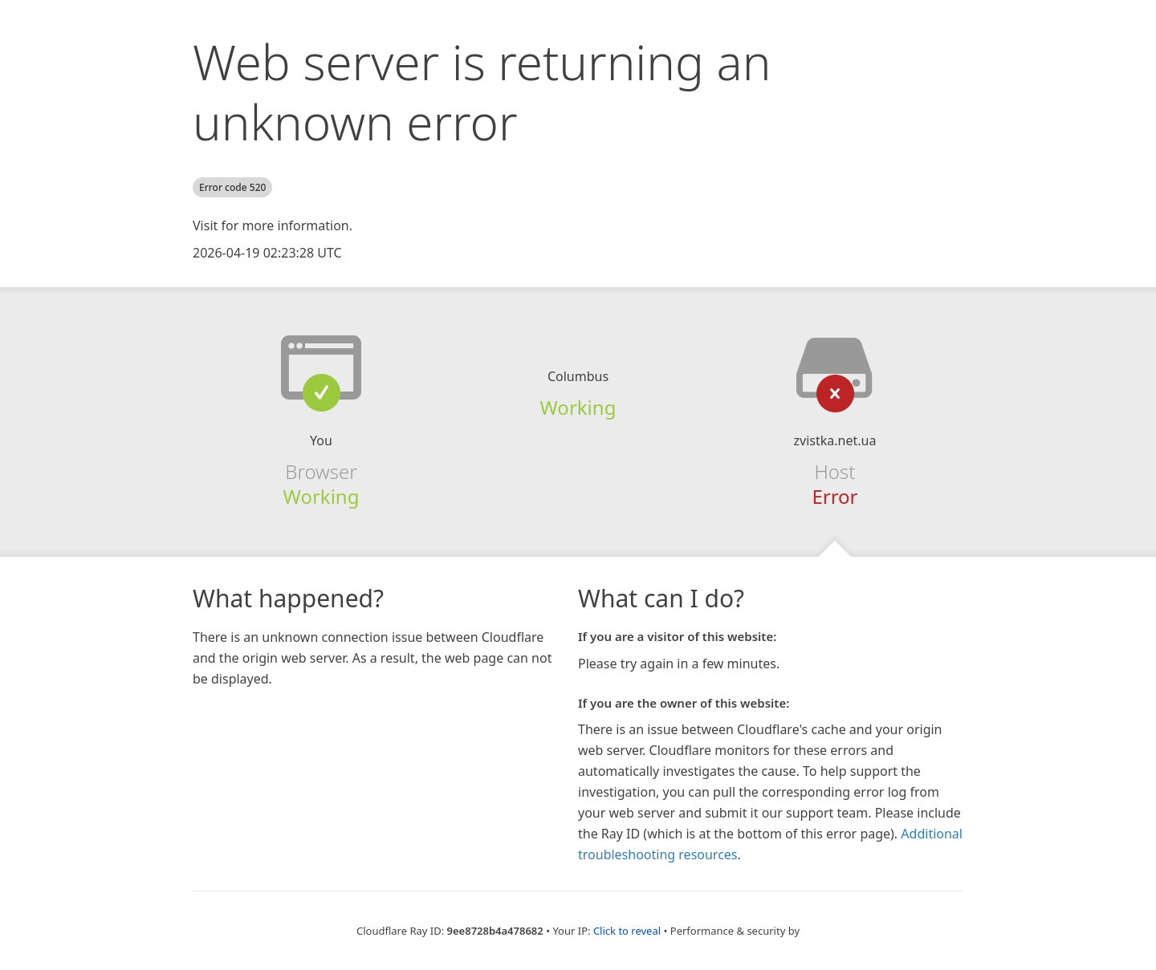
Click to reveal (627, 930)
